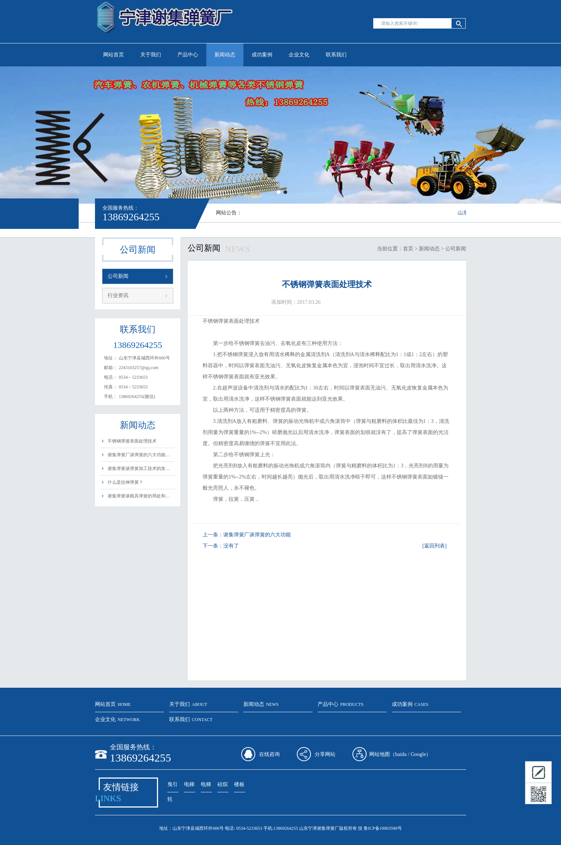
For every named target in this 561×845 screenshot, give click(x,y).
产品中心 (187, 54)
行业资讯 (118, 295)
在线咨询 (269, 754)
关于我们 (150, 54)
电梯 (189, 784)
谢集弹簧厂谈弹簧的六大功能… (139, 454)
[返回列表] (434, 546)
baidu (401, 754)
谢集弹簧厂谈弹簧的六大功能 (257, 534)
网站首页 (113, 54)
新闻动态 (224, 54)
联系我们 (336, 54)
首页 (408, 248)
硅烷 (222, 784)
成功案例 (262, 54)
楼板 (239, 784)
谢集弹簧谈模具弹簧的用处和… (139, 496)
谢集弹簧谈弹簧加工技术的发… (139, 468)
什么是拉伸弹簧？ (125, 482)
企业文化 (299, 54)
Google (418, 754)
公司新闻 (118, 276)
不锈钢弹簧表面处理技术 (132, 441)
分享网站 (325, 754)
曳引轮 (172, 787)
